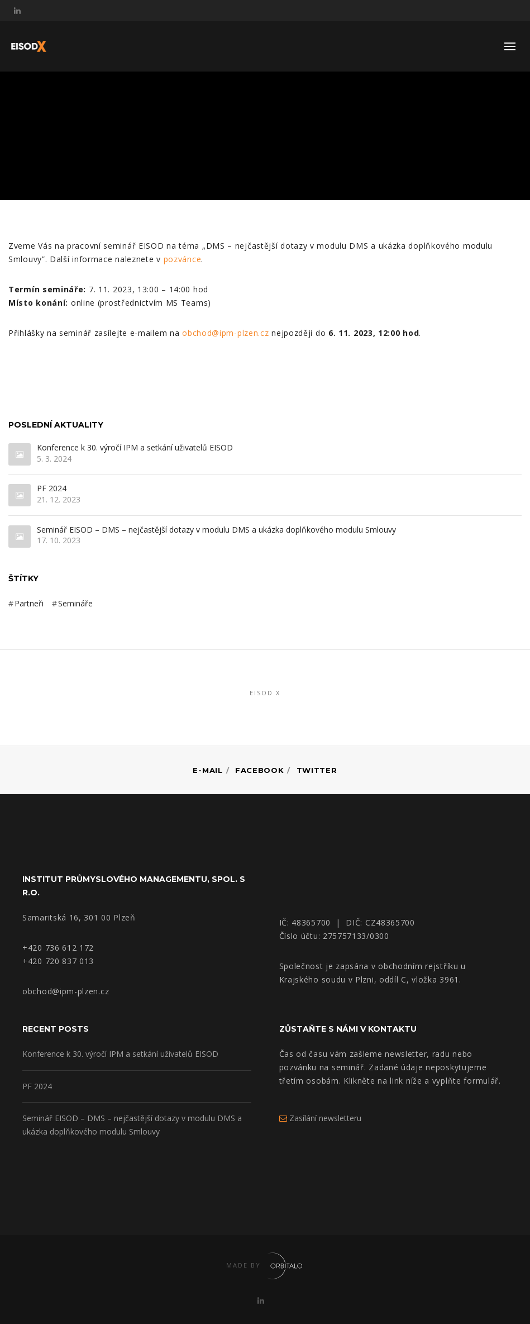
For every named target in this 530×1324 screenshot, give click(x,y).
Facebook (259, 770)
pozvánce (183, 259)
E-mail (207, 770)
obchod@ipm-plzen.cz (225, 333)
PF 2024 (51, 488)
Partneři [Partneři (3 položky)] (29, 603)
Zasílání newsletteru (320, 1118)
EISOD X (265, 693)
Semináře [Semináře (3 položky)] (75, 603)
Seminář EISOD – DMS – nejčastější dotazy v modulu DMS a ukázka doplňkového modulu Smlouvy (216, 530)
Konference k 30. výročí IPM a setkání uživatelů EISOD (135, 448)
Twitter (317, 770)
